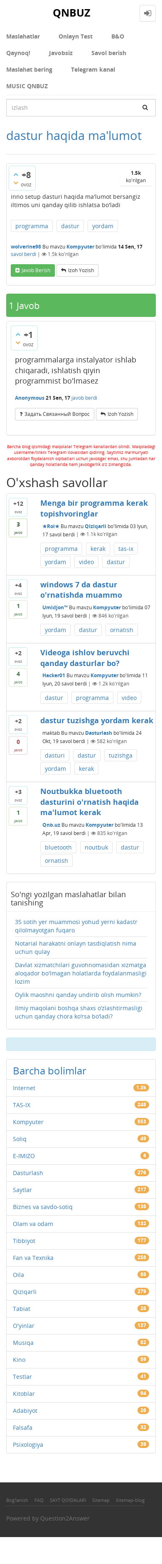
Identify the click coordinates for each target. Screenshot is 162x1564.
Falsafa (22, 1427)
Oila (18, 1275)
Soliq (20, 1139)
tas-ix (125, 549)
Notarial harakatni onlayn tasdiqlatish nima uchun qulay (75, 947)
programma (31, 226)
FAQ (39, 1500)
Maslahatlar (23, 36)
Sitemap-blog (130, 1500)
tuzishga (121, 755)
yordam (102, 226)
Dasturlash (98, 732)
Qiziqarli (95, 525)
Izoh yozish (81, 270)
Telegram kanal (93, 69)
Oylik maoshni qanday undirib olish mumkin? (78, 995)
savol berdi (23, 254)
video (86, 562)
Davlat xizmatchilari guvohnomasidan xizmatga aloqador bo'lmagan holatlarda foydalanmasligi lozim (81, 973)
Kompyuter (80, 246)
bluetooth (58, 847)
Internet (24, 1088)
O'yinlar (23, 1326)
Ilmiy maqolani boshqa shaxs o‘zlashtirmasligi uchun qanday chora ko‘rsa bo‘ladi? (78, 1012)
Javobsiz (61, 53)
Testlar (22, 1377)
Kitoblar (24, 1393)
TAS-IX (21, 1105)
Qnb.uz (51, 824)
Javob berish (36, 270)
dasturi (55, 755)
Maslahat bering (29, 69)
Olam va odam (33, 1224)
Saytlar (22, 1190)
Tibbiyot (24, 1241)
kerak (98, 549)
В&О (117, 36)
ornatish (121, 630)
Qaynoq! (18, 53)
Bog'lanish (17, 1500)
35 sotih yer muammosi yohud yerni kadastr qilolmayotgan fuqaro (76, 926)
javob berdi (84, 397)
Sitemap (101, 1500)
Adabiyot (25, 1410)
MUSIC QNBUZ (27, 86)
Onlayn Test (76, 36)
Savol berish (108, 53)
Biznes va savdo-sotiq (43, 1207)
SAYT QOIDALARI (68, 1500)
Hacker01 (53, 675)
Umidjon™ (55, 607)
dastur (70, 226)
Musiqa (23, 1343)
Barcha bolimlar (49, 1070)
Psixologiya (28, 1444)
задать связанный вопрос (57, 414)
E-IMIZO (24, 1156)
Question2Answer (65, 1518)
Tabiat (21, 1309)
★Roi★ (50, 525)
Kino (19, 1360)
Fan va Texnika (33, 1258)
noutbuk (96, 847)
